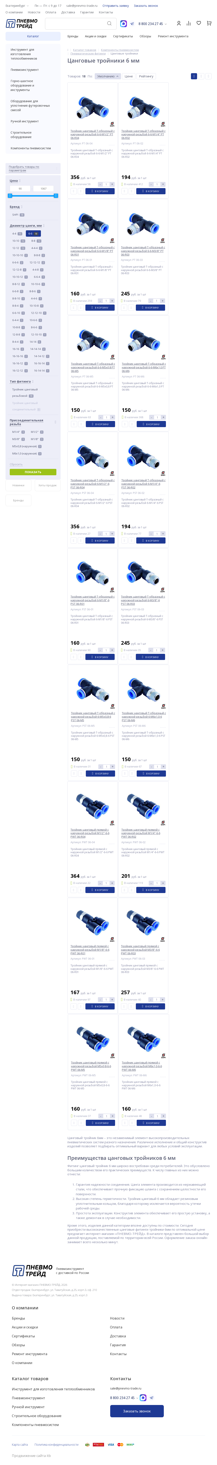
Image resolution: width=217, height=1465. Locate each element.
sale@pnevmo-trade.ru (81, 6)
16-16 (18, 349)
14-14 (35, 342)
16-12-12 (20, 370)
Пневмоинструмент (33, 70)
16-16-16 (20, 356)
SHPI (18, 215)
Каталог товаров (30, 1378)
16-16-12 (20, 363)
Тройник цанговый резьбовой (25, 392)
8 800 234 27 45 (151, 23)
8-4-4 (17, 342)
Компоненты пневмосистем (33, 148)
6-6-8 (17, 291)
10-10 (18, 241)
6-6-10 (18, 313)
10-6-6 (35, 320)
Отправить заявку (116, 6)
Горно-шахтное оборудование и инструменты (33, 85)
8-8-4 (17, 306)
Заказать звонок (146, 6)
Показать (33, 472)
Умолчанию (106, 76)
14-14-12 (41, 356)
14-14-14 (38, 349)
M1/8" (37, 439)
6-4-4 (17, 320)
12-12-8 (19, 269)
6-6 (33, 233)
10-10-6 (38, 284)
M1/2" (37, 432)
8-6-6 (36, 327)
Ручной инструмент (33, 121)
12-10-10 (38, 334)
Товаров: (74, 76)
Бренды (72, 36)
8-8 (36, 241)
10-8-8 (18, 327)
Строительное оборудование (33, 134)
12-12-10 (38, 313)
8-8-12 (18, 284)
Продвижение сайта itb (31, 1456)
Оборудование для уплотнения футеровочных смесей (33, 105)
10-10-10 (20, 255)
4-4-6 (36, 298)
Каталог (33, 36)
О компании (25, 1308)
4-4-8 (37, 269)
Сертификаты (123, 36)
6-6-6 (17, 262)
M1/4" (18, 432)
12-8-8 (18, 334)
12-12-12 (37, 262)
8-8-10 (18, 298)
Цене (129, 76)
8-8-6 (34, 291)
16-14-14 (41, 370)
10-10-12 (20, 277)
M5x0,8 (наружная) (27, 446)
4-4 (17, 233)
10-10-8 (36, 306)
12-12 (18, 248)
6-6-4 (39, 277)
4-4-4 (36, 248)
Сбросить (16, 464)
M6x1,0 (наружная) (27, 453)
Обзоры (145, 36)
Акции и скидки (95, 36)
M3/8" (18, 439)
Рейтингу (146, 76)
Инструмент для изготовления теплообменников (33, 54)
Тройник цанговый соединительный (26, 406)
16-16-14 (41, 363)
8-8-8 (39, 255)
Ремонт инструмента (173, 36)
